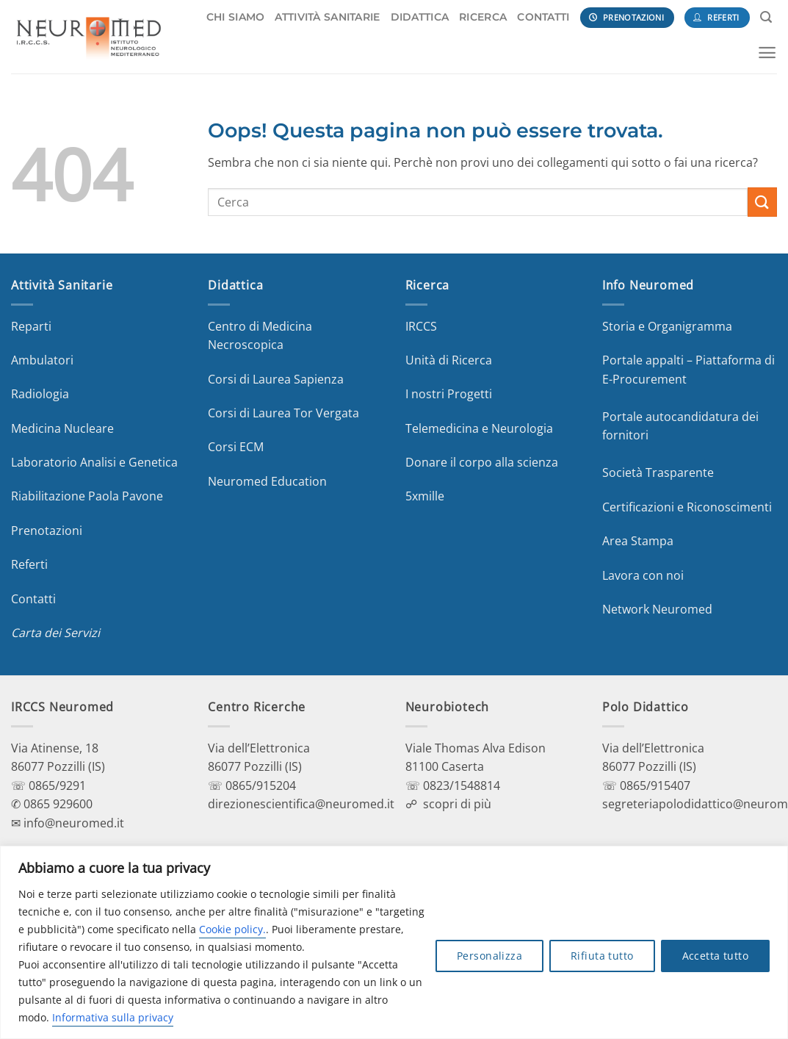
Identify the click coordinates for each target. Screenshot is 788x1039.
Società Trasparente (658, 472)
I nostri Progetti (448, 394)
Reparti (31, 326)
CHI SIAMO (235, 17)
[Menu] (767, 52)
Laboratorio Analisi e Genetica (94, 462)
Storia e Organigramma (667, 326)
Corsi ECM (236, 447)
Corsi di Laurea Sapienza (276, 379)
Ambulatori (42, 360)
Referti (29, 564)
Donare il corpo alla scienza (481, 462)
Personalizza (489, 956)
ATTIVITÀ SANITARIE (327, 17)
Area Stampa (637, 541)
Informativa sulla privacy (112, 1017)
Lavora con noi (643, 575)
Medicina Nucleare (62, 428)
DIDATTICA (420, 17)
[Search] (766, 17)
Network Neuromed (657, 609)
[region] (394, 942)
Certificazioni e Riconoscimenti (687, 507)
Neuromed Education (267, 481)
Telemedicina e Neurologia (479, 428)
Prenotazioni (46, 530)
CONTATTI (543, 17)
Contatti (33, 599)
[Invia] (762, 201)
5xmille (424, 496)
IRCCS (421, 326)
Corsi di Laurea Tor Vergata (283, 413)
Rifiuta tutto (602, 956)
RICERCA (483, 17)
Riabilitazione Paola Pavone (87, 496)
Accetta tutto (715, 956)
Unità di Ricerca (448, 360)
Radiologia (40, 394)
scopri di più (457, 804)
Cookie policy (231, 929)
